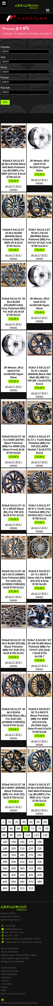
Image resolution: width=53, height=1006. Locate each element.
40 (31, 821)
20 (16, 821)
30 (23, 821)
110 (27, 835)
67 (4, 828)
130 (45, 835)
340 (5, 868)
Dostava (4, 987)
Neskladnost (6, 977)
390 (5, 875)
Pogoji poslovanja (8, 968)
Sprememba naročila (9, 971)
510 (22, 888)
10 (9, 821)
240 (5, 855)
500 (13, 888)
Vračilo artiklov (7, 984)
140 (5, 841)
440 (5, 881)
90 (11, 835)
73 (46, 828)
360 (22, 868)
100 (19, 835)
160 (22, 841)
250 (13, 855)
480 (39, 881)
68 (11, 828)
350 (13, 868)
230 (39, 848)
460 (22, 881)
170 (31, 841)
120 (36, 835)
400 (13, 875)
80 (4, 835)
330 (39, 861)
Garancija (5, 981)
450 (13, 881)
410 (22, 875)
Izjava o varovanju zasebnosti (13, 994)
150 (13, 841)
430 (39, 875)
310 (22, 861)
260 (22, 855)
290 (5, 861)
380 (39, 868)
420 (31, 875)
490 (5, 888)
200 (13, 848)
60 (45, 821)
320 (31, 861)
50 (38, 821)
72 (39, 828)
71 (32, 828)
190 (5, 848)
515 (31, 888)
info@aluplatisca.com (13, 929)
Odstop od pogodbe (9, 974)
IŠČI (5, 102)
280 (39, 855)
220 (31, 848)
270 (31, 855)
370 (31, 868)
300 (13, 861)
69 (18, 828)
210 (22, 848)
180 (39, 841)
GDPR (3, 990)
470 (31, 881)
